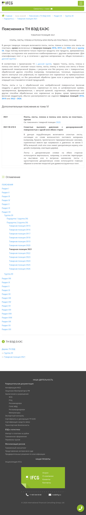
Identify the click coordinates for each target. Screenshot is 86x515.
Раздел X (5, 286)
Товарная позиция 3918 (19, 237)
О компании (48, 476)
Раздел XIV (6, 302)
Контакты (46, 482)
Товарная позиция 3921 (14, 357)
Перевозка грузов (12, 440)
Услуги (45, 472)
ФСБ (10, 397)
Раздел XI (6, 290)
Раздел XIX (6, 321)
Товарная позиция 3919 (19, 241)
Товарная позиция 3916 (19, 229)
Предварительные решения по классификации (25, 454)
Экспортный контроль (14, 416)
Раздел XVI (6, 309)
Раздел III (6, 196)
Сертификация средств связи (17, 422)
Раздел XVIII (7, 317)
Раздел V (5, 204)
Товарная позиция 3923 (19, 257)
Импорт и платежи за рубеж (17, 434)
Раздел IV (6, 200)
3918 (54, 48)
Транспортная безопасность (17, 425)
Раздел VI (6, 208)
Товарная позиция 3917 (19, 233)
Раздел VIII (6, 278)
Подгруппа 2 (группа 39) (17, 222)
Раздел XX (6, 325)
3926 (19, 98)
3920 (69, 48)
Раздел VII (6, 212)
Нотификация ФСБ (13, 388)
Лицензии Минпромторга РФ (17, 391)
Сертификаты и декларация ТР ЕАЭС (20, 419)
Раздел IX (6, 282)
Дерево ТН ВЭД (8, 349)
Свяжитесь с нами (43, 8)
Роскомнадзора (15, 403)
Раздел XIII (6, 298)
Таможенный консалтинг (15, 448)
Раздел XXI (6, 329)
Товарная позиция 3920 (19, 245)
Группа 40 (8, 274)
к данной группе (44, 64)
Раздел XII (6, 294)
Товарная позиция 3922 (19, 253)
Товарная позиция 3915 (19, 226)
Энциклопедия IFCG (13, 462)
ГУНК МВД (13, 406)
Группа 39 (8, 215)
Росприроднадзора (17, 410)
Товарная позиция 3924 (19, 261)
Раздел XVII (7, 313)
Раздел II (5, 192)
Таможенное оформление (16, 437)
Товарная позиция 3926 (19, 269)
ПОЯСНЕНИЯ (7, 184)
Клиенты (46, 479)
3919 (59, 48)
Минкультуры (14, 413)
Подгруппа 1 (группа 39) (17, 218)
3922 (13, 98)
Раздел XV (6, 306)
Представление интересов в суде (19, 451)
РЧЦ (10, 400)
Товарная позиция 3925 (19, 265)
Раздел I (5, 188)
